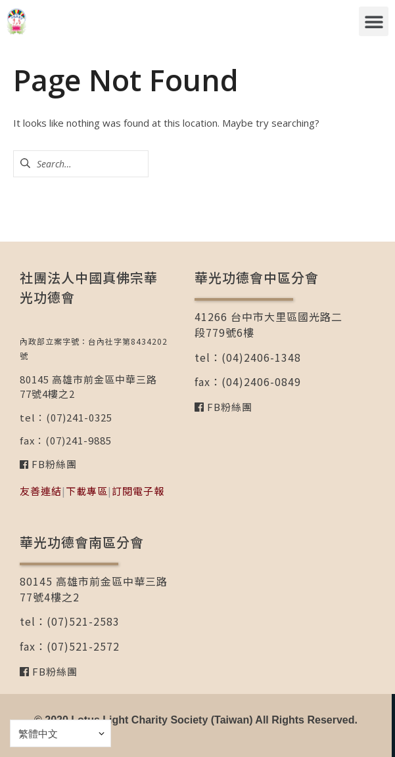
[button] (373, 21)
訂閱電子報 (138, 491)
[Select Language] (60, 733)
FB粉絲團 (53, 464)
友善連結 (41, 491)
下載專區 (87, 491)
